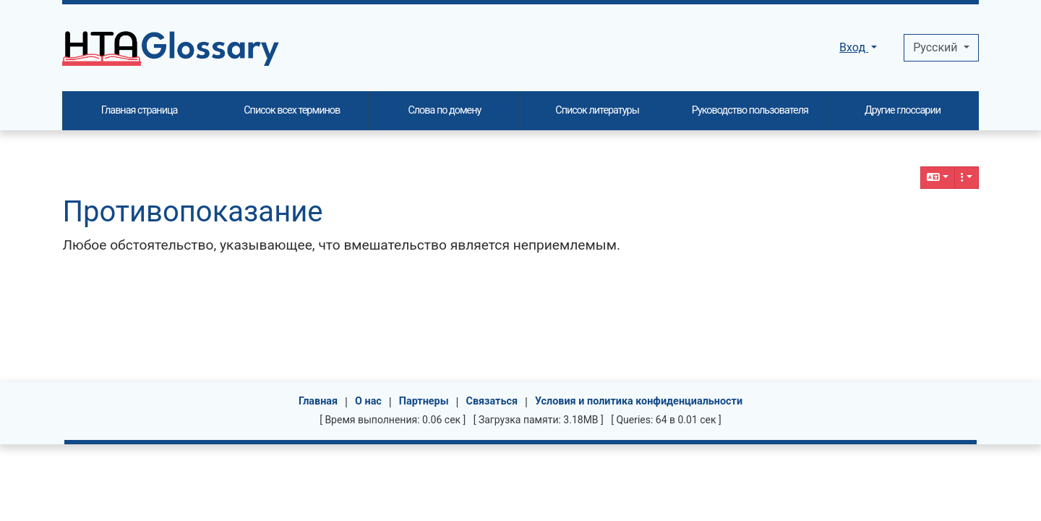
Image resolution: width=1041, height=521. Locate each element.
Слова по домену (444, 110)
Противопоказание (192, 212)
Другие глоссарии (903, 110)
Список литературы (597, 110)
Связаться (492, 401)
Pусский (936, 47)
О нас (368, 401)
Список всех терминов (292, 110)
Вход (853, 47)
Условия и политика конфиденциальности (638, 401)
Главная (318, 401)
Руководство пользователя (750, 110)
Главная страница (139, 110)
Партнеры (424, 401)
